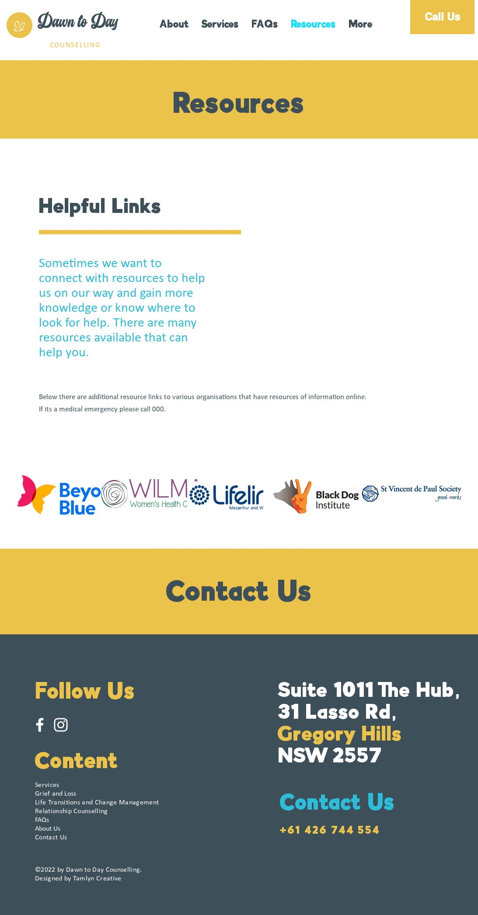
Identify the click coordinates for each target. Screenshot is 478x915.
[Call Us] (442, 17)
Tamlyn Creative (97, 878)
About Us (47, 828)
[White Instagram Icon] (61, 725)
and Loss (55, 793)
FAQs (42, 820)
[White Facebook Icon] (40, 725)
